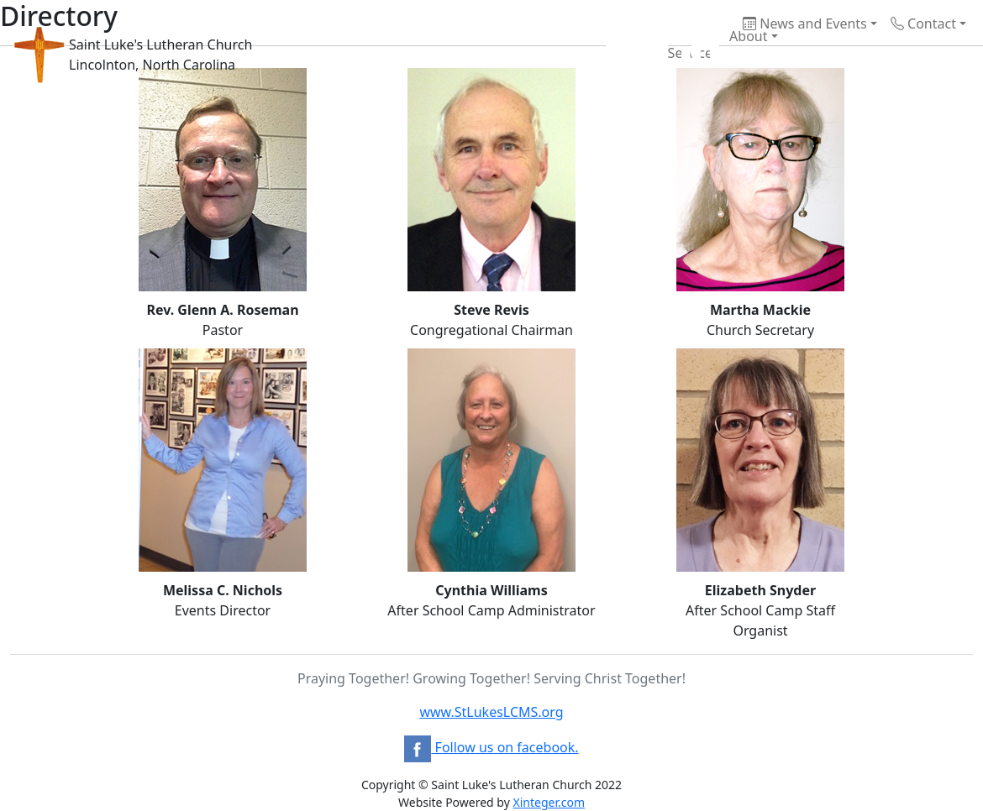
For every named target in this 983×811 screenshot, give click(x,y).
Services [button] (640, 54)
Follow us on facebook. (491, 747)
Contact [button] (923, 23)
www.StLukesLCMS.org (491, 712)
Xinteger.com (549, 802)
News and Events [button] (805, 23)
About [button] (709, 37)
